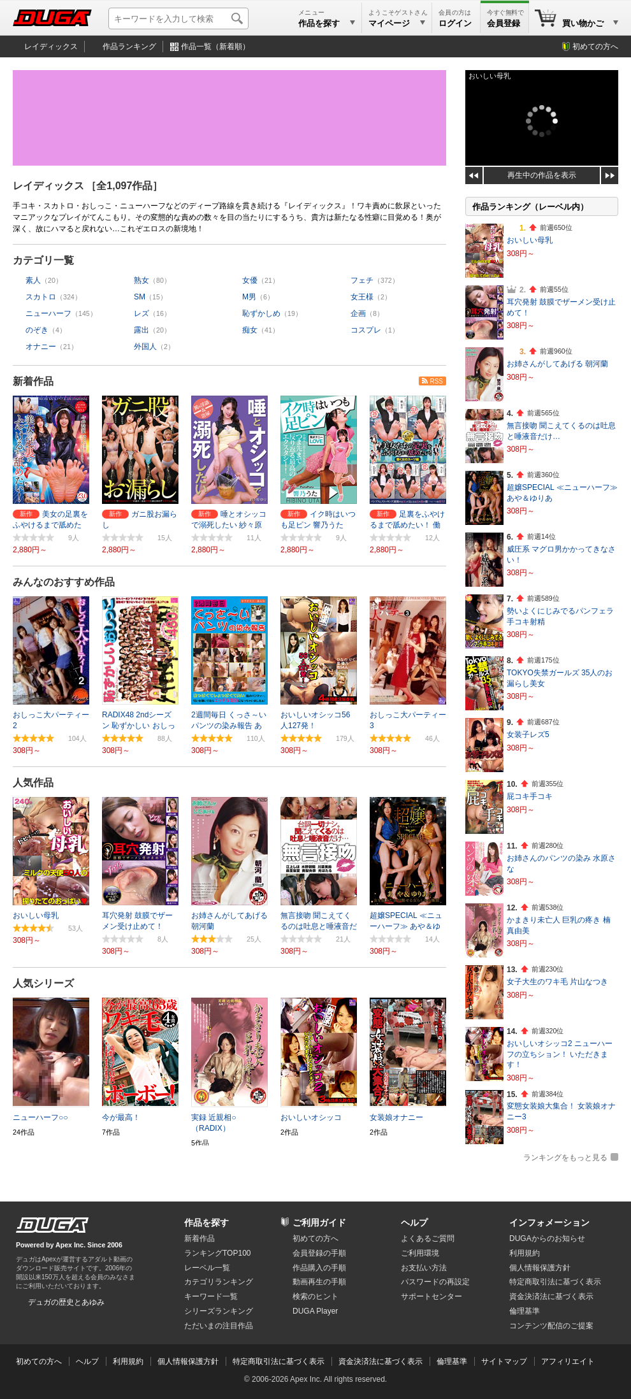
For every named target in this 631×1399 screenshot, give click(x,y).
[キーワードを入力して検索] (178, 18)
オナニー (40, 346)
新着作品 (33, 381)
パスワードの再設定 (435, 1281)
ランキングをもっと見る (565, 1157)
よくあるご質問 (427, 1238)
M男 (249, 296)
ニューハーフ (48, 313)
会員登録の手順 (319, 1253)
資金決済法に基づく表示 (380, 1361)
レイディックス (51, 46)
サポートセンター (431, 1296)
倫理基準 (524, 1311)
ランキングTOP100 (217, 1253)
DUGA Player (315, 1311)
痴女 (249, 330)
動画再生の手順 (319, 1281)
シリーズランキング (218, 1311)
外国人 (145, 346)
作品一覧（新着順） (215, 46)
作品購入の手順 (319, 1267)
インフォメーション (549, 1222)
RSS (436, 381)
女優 (249, 280)
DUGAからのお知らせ (547, 1238)
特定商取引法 (555, 1281)
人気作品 (33, 782)
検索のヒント (315, 1296)
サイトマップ (504, 1361)
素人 (33, 280)
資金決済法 (551, 1296)
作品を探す (206, 1222)
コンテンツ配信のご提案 (551, 1325)
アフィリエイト (568, 1361)
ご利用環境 (420, 1253)
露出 (141, 330)
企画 (358, 313)
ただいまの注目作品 (218, 1325)
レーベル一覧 (207, 1267)
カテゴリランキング (218, 1281)
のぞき (36, 330)
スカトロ (40, 296)
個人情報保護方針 (539, 1267)
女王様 (362, 296)
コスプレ (366, 330)
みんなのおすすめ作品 (64, 582)
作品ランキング (129, 46)
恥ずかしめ (261, 313)
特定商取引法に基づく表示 (278, 1361)
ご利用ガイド (319, 1222)
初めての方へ (595, 46)
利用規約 (524, 1253)
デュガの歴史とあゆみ (66, 1302)
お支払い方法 (424, 1267)
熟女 (141, 280)
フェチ (362, 280)
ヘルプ (414, 1222)
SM (139, 296)
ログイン (455, 23)
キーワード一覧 (211, 1296)
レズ (141, 313)
